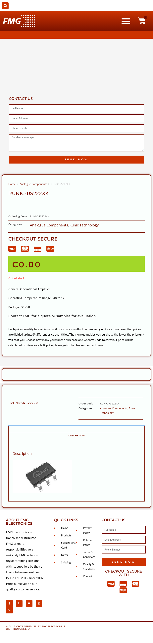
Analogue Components (33, 184)
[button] (5, 5)
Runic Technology (84, 225)
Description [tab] (76, 435)
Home (12, 184)
